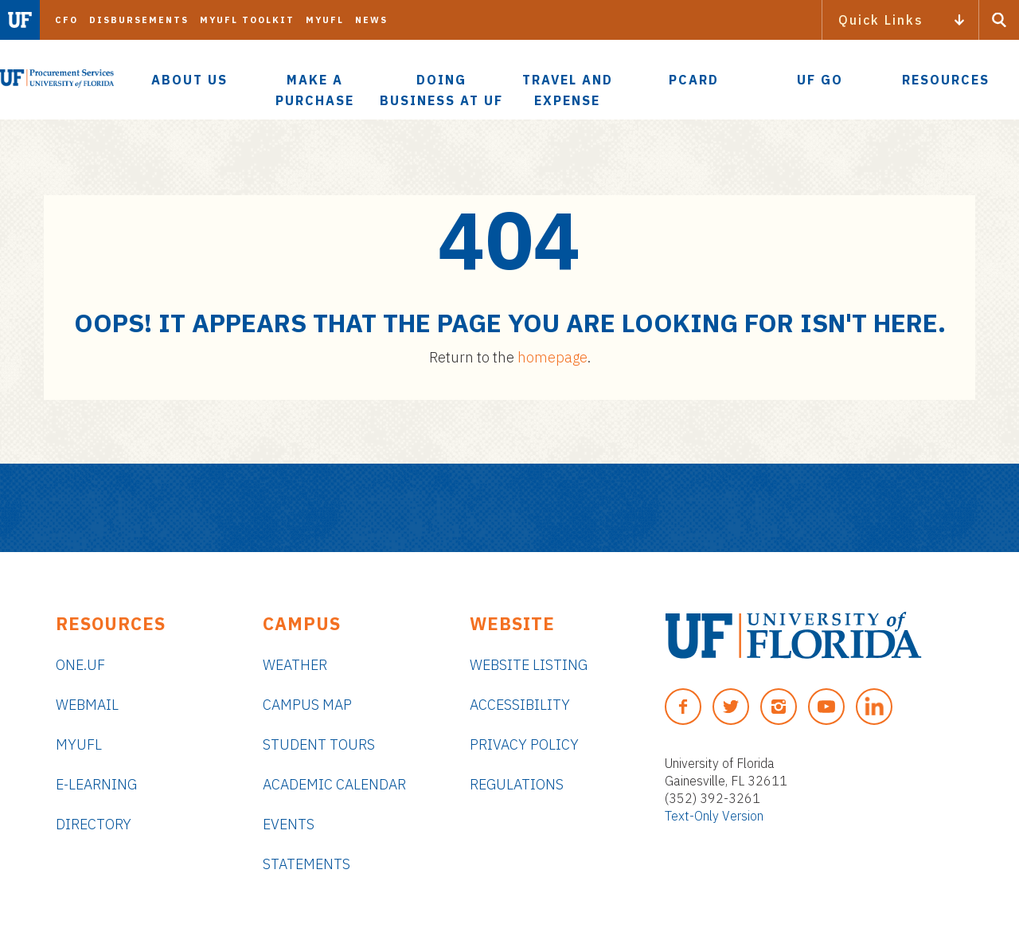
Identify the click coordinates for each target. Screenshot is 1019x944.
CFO (66, 19)
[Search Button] (999, 20)
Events (288, 824)
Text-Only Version (714, 816)
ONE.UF (80, 665)
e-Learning (96, 784)
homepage (552, 357)
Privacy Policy (524, 744)
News (371, 19)
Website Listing (529, 665)
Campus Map (307, 704)
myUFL (325, 19)
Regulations (517, 784)
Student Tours (319, 744)
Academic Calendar (334, 784)
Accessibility (520, 704)
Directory (93, 824)
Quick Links (880, 20)
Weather (295, 665)
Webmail (87, 704)
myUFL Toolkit (247, 19)
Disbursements (139, 19)
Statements (306, 864)
